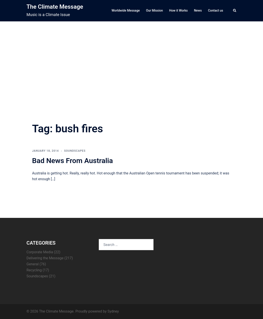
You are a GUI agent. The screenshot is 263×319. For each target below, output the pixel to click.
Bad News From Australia (72, 160)
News (198, 10)
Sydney (113, 311)
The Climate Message (55, 6)
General (33, 264)
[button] (235, 10)
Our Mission (154, 10)
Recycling (34, 270)
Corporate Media (40, 252)
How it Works (178, 10)
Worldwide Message (126, 10)
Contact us (215, 10)
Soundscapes (75, 150)
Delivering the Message (45, 258)
